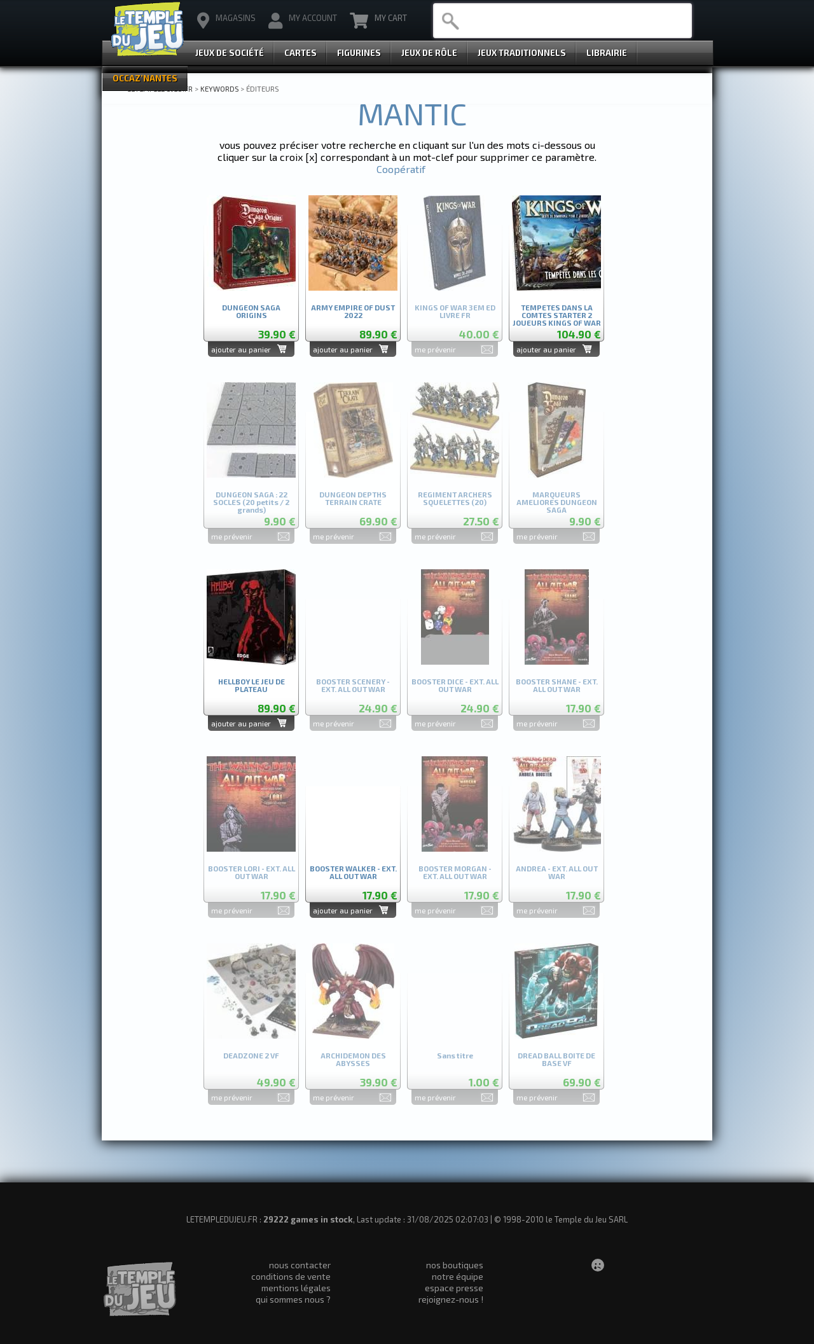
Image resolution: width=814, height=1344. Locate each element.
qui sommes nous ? (293, 1299)
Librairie (606, 53)
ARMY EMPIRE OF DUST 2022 (353, 311)
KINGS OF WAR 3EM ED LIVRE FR (455, 311)
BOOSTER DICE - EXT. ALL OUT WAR (455, 685)
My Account (302, 21)
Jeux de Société (229, 53)
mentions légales (296, 1287)
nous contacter (300, 1264)
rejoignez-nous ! (450, 1299)
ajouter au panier (241, 349)
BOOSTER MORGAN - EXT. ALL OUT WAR (455, 872)
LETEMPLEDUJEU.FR (160, 88)
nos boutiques (454, 1264)
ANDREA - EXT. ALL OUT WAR (557, 872)
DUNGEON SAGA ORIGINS (251, 311)
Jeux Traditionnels (522, 53)
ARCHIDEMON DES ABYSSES (353, 1059)
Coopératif (400, 169)
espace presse (454, 1287)
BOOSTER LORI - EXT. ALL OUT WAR (251, 872)
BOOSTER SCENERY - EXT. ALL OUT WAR (353, 685)
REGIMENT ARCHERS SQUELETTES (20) (455, 498)
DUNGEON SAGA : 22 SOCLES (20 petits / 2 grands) (251, 499)
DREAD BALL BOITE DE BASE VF (556, 1059)
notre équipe (457, 1276)
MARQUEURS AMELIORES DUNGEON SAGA (556, 499)
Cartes (300, 53)
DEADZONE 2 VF (251, 1055)
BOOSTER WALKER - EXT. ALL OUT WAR (353, 872)
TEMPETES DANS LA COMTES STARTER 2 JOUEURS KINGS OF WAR (557, 312)
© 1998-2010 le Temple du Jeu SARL (561, 1219)
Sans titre (455, 1055)
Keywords (219, 88)
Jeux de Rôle (429, 53)
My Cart (378, 21)
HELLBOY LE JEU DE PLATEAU (251, 685)
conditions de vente (291, 1276)
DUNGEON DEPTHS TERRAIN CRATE (353, 498)
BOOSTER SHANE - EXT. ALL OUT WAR (557, 685)
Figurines (359, 53)
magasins (226, 21)
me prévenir (435, 349)
